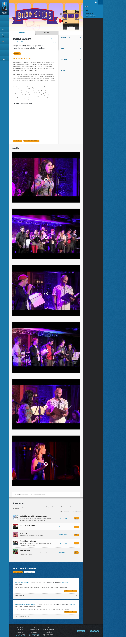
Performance (78, 511)
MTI (87, 10)
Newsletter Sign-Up (4, 58)
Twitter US (94, 626)
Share (54, 42)
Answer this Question (70, 586)
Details (76, 518)
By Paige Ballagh (20, 600)
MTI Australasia (91, 16)
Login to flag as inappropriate (38, 578)
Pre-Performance (65, 511)
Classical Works (3, 35)
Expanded (46, 32)
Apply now (16, 53)
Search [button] (100, 2)
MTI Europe (89, 13)
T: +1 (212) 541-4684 (20, 631)
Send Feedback (81, 626)
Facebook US (91, 626)
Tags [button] (62, 64)
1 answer (19, 591)
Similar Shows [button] (65, 59)
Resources (4, 23)
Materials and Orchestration (30, 140)
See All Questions (29, 569)
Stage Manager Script (28, 539)
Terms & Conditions (78, 623)
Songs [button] (62, 43)
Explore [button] (63, 70)
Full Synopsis (17, 140)
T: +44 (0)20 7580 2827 (34, 629)
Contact (91, 623)
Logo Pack (23, 532)
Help (3, 41)
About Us (4, 47)
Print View (55, 38)
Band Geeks (22, 32)
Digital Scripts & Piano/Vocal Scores (33, 516)
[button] (96, 2)
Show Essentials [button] (66, 37)
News (3, 52)
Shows (3, 18)
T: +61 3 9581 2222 (48, 633)
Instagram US (97, 626)
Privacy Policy (85, 623)
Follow (54, 40)
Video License (25, 548)
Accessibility (96, 623)
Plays (3, 29)
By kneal (17, 578)
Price (62, 48)
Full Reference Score (27, 525)
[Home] (4, 7)
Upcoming (63, 54)
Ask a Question (17, 569)
